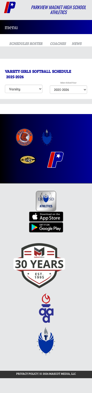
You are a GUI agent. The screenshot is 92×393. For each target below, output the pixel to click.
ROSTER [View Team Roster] (35, 43)
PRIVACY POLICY (27, 373)
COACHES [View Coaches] (58, 43)
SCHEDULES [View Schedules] (17, 43)
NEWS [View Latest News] (76, 43)
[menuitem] (24, 137)
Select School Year (68, 82)
